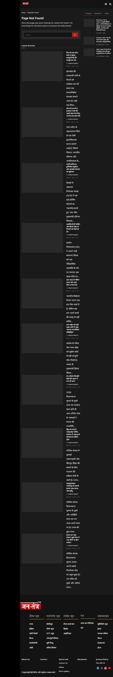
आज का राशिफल (87, 623)
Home (24, 13)
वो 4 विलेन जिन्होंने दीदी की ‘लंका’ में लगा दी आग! (72, 378)
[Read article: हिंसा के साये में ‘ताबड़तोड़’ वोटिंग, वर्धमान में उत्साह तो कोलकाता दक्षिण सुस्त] (42, 443)
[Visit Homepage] (25, 4)
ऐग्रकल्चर (101, 643)
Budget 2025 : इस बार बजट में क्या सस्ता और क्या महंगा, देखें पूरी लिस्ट (103, 40)
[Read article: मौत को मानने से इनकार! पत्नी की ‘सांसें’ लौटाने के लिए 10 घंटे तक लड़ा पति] (42, 122)
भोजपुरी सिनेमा (52, 638)
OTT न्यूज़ (50, 633)
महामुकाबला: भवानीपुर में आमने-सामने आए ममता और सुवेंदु (72, 487)
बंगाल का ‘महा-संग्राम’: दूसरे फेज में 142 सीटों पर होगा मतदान (72, 539)
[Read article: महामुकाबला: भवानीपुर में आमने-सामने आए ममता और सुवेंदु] (42, 497)
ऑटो (31, 647)
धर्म (82, 628)
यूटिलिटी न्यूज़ (103, 624)
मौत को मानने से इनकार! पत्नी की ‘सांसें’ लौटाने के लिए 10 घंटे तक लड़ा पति (73, 112)
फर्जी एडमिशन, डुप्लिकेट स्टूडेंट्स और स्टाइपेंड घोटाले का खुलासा (73, 168)
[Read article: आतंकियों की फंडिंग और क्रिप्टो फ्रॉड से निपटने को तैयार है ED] (42, 238)
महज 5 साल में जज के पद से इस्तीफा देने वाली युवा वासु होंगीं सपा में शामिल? (103, 51)
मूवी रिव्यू (49, 643)
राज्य (31, 624)
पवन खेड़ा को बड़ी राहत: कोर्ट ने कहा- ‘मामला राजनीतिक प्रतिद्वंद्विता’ (72, 328)
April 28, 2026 (71, 548)
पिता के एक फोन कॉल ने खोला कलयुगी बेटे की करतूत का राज (72, 56)
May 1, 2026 (70, 177)
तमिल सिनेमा (51, 647)
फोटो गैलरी (33, 633)
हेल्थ (99, 647)
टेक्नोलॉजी (33, 643)
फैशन (100, 638)
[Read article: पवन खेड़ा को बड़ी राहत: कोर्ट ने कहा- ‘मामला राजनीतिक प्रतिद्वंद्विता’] (42, 338)
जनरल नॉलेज (103, 633)
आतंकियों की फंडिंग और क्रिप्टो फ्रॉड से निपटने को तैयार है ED (73, 228)
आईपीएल (67, 633)
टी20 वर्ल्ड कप (68, 624)
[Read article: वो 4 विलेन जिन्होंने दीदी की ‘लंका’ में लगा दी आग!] (42, 390)
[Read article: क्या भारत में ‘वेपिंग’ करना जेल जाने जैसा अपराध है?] (42, 293)
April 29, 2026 (71, 445)
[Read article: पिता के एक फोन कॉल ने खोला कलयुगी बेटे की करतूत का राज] (42, 66)
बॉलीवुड (49, 624)
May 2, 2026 (70, 66)
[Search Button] (110, 4)
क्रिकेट (65, 628)
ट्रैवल (99, 628)
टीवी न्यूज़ (50, 628)
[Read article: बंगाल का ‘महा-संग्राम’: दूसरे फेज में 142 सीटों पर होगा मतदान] (42, 548)
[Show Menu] (106, 4)
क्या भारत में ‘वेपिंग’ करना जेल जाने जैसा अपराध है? (72, 282)
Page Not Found (33, 13)
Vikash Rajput (73, 63)
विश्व (31, 638)
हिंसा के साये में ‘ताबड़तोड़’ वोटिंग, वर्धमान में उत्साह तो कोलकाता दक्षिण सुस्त (73, 434)
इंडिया (31, 628)
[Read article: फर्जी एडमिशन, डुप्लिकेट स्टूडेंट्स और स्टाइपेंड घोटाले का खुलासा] (42, 178)
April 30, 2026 (71, 387)
